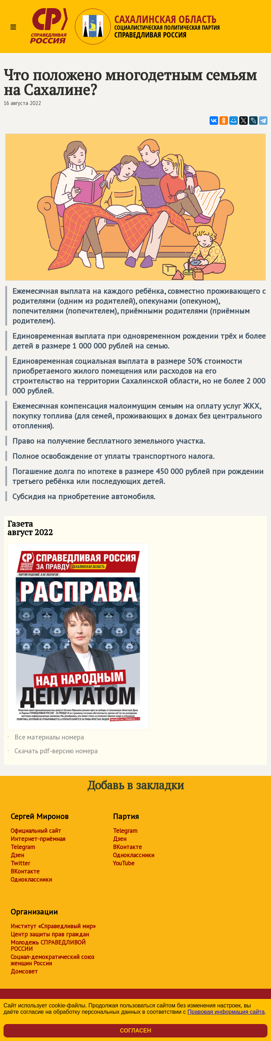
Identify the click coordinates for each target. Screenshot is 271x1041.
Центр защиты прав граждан (50, 934)
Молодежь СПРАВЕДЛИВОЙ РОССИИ (48, 945)
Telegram (23, 847)
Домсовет (24, 971)
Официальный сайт (36, 830)
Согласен (135, 1031)
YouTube (123, 863)
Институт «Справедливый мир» (53, 926)
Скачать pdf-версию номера (52, 752)
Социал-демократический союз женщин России (52, 960)
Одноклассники (31, 879)
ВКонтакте (25, 871)
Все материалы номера (45, 738)
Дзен (17, 855)
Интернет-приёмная (38, 839)
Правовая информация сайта (226, 1012)
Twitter (20, 863)
